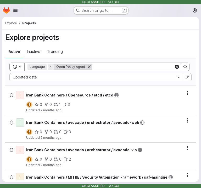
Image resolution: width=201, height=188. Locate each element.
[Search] (133, 67)
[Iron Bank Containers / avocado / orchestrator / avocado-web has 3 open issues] (67, 132)
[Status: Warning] (29, 104)
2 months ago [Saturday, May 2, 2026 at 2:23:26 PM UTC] (51, 110)
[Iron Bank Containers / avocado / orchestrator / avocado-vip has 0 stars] (38, 159)
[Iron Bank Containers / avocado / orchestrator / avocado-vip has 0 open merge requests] (58, 159)
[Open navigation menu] (15, 10)
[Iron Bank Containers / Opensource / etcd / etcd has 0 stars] (38, 104)
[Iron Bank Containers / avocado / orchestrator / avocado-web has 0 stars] (38, 132)
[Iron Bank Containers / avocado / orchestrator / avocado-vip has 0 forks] (48, 159)
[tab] (14, 51)
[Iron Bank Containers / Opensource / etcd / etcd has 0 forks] (48, 104)
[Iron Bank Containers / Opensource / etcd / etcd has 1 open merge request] (57, 104)
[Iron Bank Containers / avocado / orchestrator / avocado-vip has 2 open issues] (67, 159)
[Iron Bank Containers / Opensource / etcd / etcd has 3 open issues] (66, 104)
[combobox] (96, 77)
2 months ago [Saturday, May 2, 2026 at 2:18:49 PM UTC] (51, 165)
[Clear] (177, 67)
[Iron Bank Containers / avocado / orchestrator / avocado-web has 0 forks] (48, 132)
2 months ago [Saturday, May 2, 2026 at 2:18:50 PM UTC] (51, 138)
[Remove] (89, 67)
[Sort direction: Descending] (187, 77)
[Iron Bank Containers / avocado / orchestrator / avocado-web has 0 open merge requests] (58, 132)
